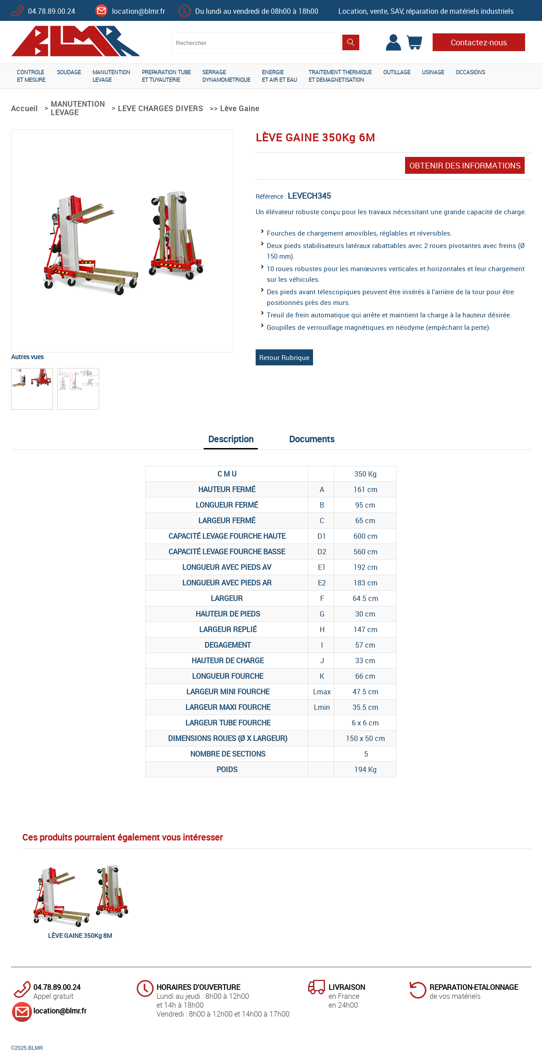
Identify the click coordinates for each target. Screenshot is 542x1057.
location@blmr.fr (138, 11)
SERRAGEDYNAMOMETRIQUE (226, 75)
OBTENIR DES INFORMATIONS (465, 165)
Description (230, 439)
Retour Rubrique (284, 357)
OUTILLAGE (396, 72)
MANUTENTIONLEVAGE (111, 75)
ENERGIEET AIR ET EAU (279, 75)
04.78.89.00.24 (51, 11)
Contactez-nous (479, 42)
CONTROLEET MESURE (31, 75)
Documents (311, 439)
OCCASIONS (470, 72)
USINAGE (433, 72)
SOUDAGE (69, 72)
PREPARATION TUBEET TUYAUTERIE (166, 75)
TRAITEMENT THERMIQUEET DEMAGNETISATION (340, 75)
